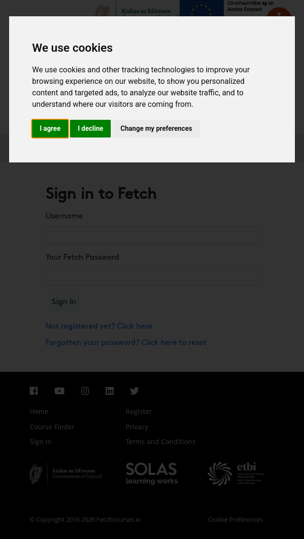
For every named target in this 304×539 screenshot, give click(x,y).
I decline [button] (90, 128)
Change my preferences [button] (156, 128)
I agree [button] (50, 128)
